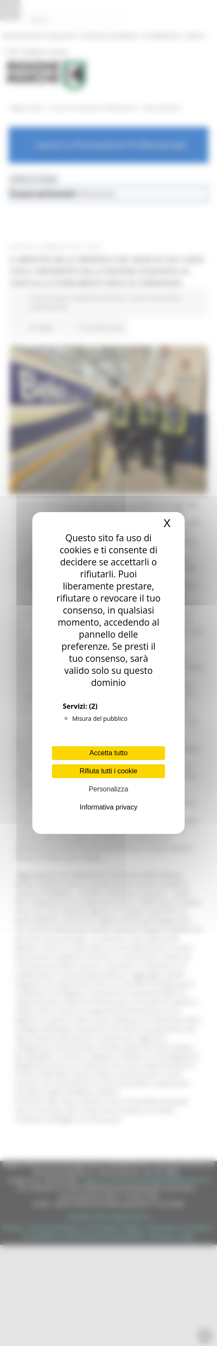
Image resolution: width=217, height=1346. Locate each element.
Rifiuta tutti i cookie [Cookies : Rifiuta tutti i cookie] (108, 771)
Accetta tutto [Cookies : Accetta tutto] (108, 753)
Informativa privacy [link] (108, 807)
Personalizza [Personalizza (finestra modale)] (108, 789)
